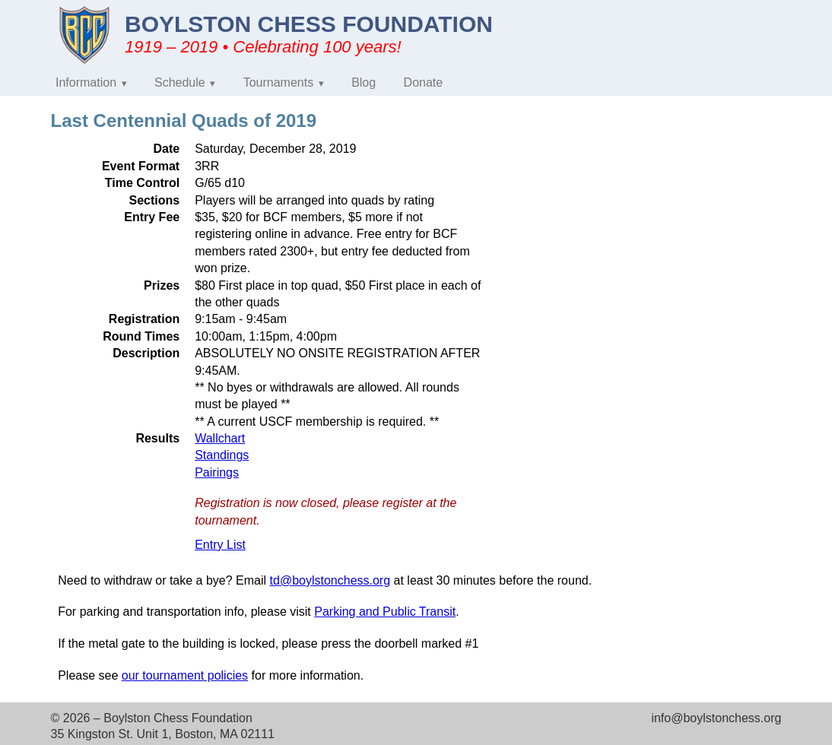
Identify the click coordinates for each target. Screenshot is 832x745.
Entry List (220, 544)
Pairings (217, 472)
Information (86, 82)
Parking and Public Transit (385, 611)
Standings (222, 455)
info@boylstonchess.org (716, 718)
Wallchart (220, 438)
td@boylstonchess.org (330, 580)
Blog (363, 82)
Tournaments (278, 82)
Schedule (179, 82)
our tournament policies (185, 675)
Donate (423, 82)
